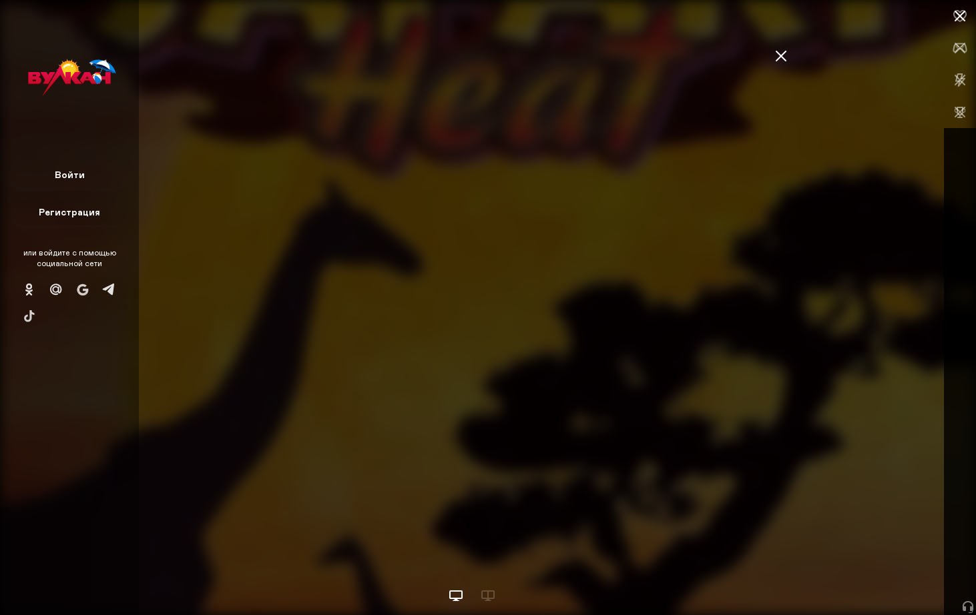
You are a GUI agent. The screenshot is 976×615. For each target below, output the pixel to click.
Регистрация (69, 211)
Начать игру (874, 580)
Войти (70, 174)
